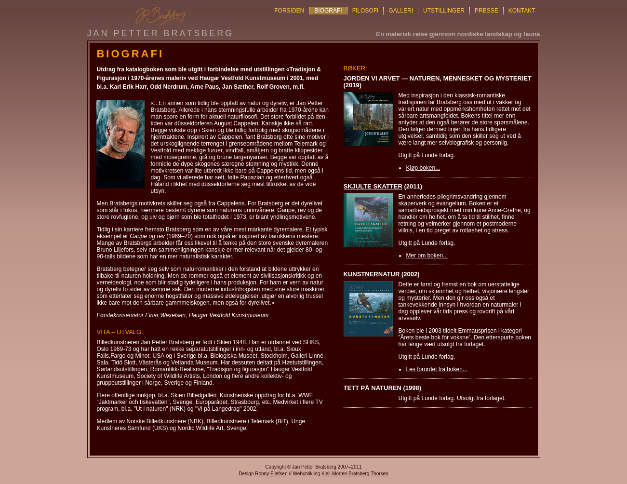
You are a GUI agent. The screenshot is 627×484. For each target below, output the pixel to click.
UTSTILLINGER (444, 10)
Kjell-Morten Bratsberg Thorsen (354, 473)
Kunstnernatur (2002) (382, 274)
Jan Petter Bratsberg (160, 33)
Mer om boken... (427, 255)
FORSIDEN (289, 10)
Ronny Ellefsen (271, 473)
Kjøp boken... (423, 167)
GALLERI (400, 10)
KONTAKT (521, 10)
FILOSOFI (365, 10)
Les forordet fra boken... (436, 369)
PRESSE (486, 10)
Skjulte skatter (373, 186)
